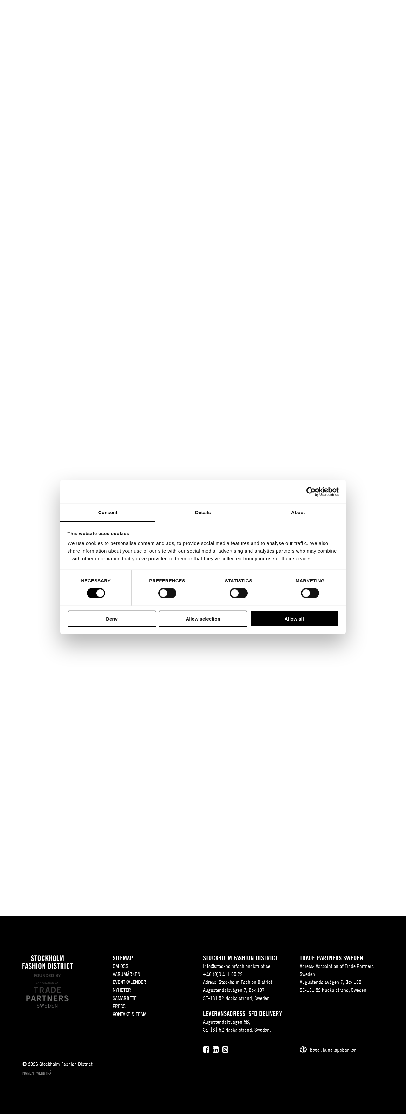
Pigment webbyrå (36, 1073)
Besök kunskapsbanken (333, 1049)
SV (331, 14)
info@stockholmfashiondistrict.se (236, 966)
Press (119, 1006)
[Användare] (372, 14)
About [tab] (298, 512)
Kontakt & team (130, 1014)
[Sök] (356, 14)
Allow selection (203, 618)
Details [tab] (203, 512)
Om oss (120, 966)
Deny (112, 618)
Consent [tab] (108, 512)
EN (341, 14)
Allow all (294, 618)
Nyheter (122, 990)
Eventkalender (129, 982)
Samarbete (125, 998)
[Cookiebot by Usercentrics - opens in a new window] (311, 491)
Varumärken (126, 974)
